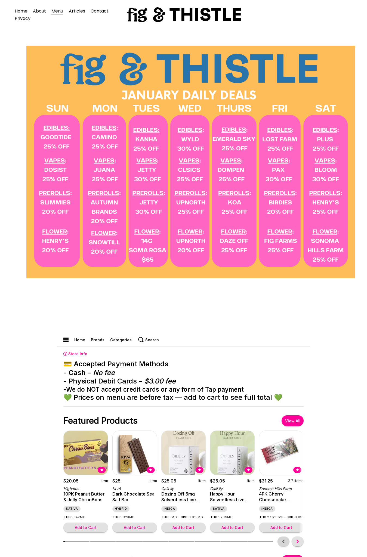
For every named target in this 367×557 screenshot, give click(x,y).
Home (21, 11)
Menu (57, 11)
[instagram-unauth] (338, 14)
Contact (100, 11)
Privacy (22, 18)
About (39, 11)
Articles (77, 11)
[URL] (349, 14)
